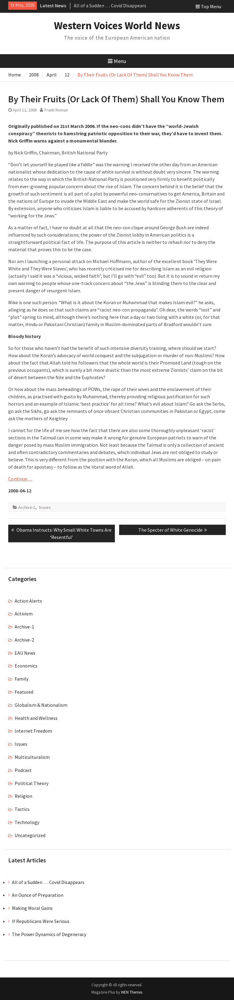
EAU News (25, 653)
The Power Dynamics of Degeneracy (49, 934)
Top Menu (208, 6)
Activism (24, 614)
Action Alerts (28, 601)
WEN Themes (131, 992)
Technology (27, 822)
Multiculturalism (32, 757)
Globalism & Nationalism (41, 705)
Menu (117, 61)
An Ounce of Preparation (37, 895)
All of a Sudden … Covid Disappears (110, 5)
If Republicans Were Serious (40, 921)
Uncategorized (30, 835)
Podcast (23, 770)
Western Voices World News (117, 25)
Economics (26, 666)
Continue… (20, 479)
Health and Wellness (36, 718)
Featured (24, 692)
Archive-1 (26, 507)
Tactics (22, 809)
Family (21, 679)
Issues (45, 507)
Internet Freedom (33, 731)
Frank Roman (56, 110)
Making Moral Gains (32, 908)
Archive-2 (24, 640)
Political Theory (31, 783)
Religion (23, 796)
